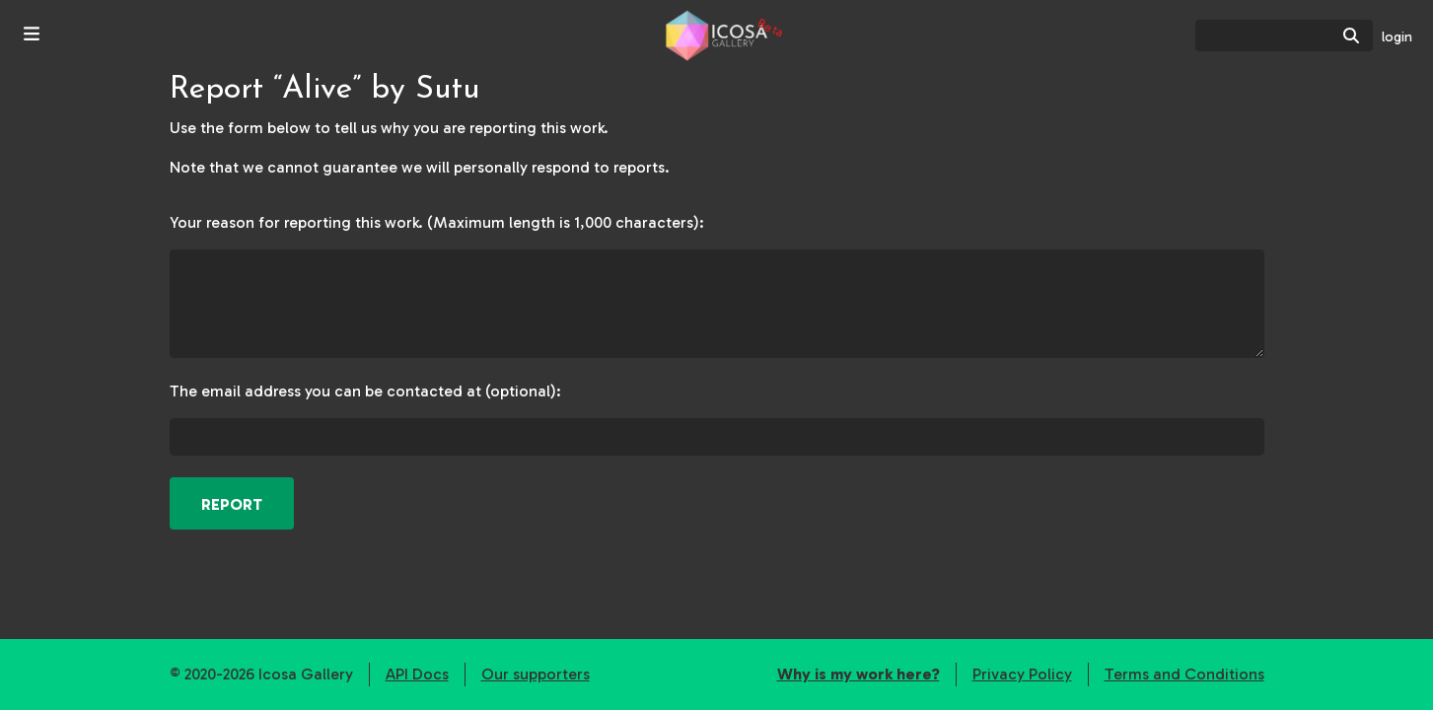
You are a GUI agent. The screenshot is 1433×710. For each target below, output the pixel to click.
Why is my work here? (858, 674)
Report (231, 504)
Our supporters (535, 674)
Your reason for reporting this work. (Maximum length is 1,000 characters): (437, 222)
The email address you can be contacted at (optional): (365, 391)
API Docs (417, 674)
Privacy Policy (1022, 674)
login (1397, 37)
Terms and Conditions (1184, 674)
